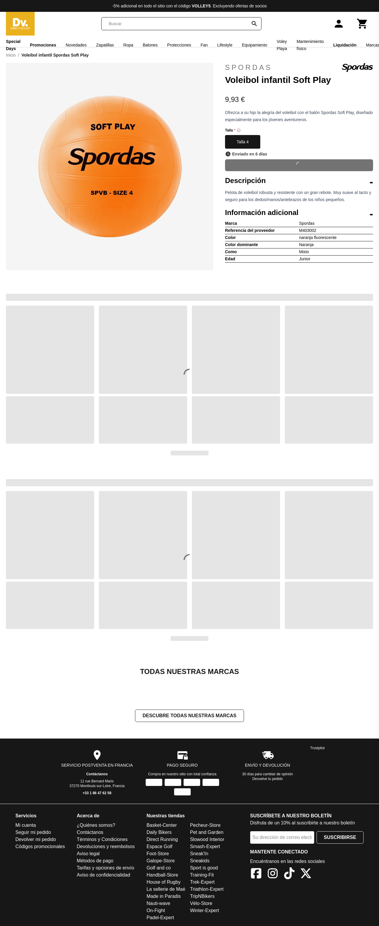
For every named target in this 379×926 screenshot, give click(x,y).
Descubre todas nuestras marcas (189, 716)
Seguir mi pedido (33, 832)
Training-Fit (202, 875)
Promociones (43, 45)
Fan (204, 45)
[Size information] (239, 130)
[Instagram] (273, 875)
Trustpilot (317, 749)
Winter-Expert (204, 911)
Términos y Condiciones (102, 839)
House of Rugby (164, 882)
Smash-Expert (205, 847)
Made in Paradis (164, 896)
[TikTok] (289, 875)
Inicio (11, 55)
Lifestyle (224, 45)
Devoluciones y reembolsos (106, 847)
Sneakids (200, 861)
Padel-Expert (160, 918)
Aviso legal (88, 854)
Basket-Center (162, 825)
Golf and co (159, 868)
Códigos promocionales (40, 847)
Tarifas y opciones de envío (105, 868)
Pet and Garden (207, 832)
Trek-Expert (202, 882)
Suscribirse (340, 837)
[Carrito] (362, 24)
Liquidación (344, 45)
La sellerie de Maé (166, 889)
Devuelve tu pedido (267, 779)
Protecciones (179, 45)
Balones (150, 45)
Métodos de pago (95, 861)
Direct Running (162, 839)
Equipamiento (254, 45)
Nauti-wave (158, 903)
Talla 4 (242, 141)
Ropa (128, 45)
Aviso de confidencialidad (103, 875)
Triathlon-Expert (207, 889)
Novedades (76, 45)
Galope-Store (161, 861)
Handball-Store (162, 875)
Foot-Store (158, 854)
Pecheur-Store (205, 825)
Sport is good (204, 868)
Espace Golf (159, 847)
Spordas (299, 67)
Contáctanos (97, 775)
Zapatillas (105, 45)
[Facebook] (256, 875)
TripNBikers (202, 896)
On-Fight (156, 911)
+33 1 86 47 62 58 (97, 794)
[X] (306, 875)
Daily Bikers (159, 832)
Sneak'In (199, 854)
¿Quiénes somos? (96, 825)
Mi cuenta (25, 825)
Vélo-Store (201, 903)
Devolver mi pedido (35, 839)
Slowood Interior (207, 839)
